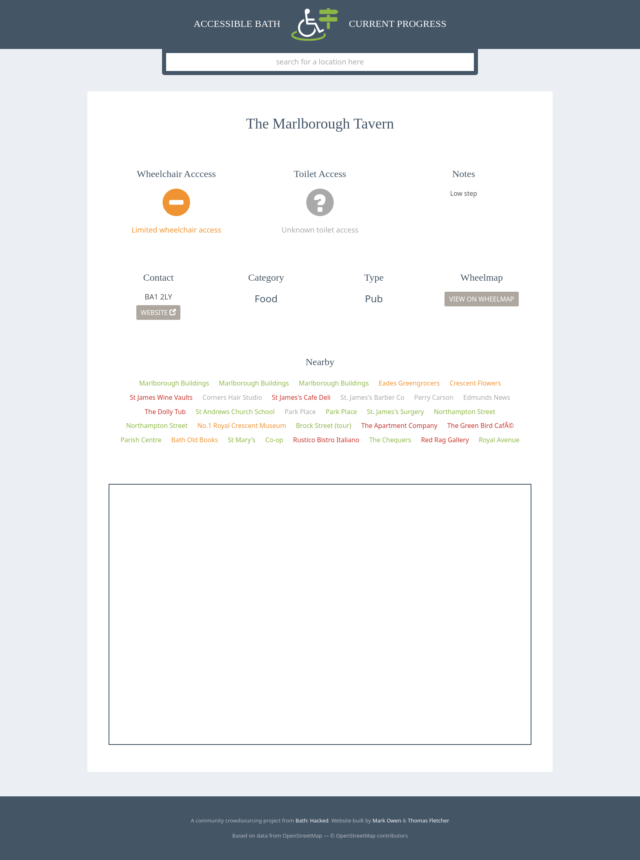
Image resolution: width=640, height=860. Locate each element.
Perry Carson (433, 397)
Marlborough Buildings (174, 383)
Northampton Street (464, 411)
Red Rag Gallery (445, 439)
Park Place (300, 411)
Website (158, 312)
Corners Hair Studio (232, 397)
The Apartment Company (399, 425)
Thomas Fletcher (428, 820)
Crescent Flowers (475, 383)
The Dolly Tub (165, 411)
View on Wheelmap (481, 299)
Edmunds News (486, 397)
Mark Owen (386, 820)
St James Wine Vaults (161, 397)
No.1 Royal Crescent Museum (242, 425)
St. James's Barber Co (372, 397)
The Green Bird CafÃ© (480, 425)
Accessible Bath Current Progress (319, 24)
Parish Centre (140, 439)
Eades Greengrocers (409, 383)
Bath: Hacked (312, 820)
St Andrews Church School (235, 411)
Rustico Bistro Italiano (326, 439)
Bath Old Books (194, 439)
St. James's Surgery (395, 411)
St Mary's (242, 439)
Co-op (274, 439)
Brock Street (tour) (323, 425)
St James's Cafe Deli (301, 397)
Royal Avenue (499, 439)
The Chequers (390, 439)
